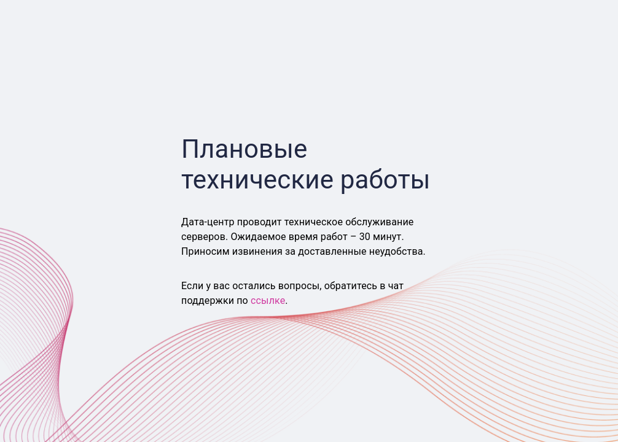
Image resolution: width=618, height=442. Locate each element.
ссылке (268, 300)
